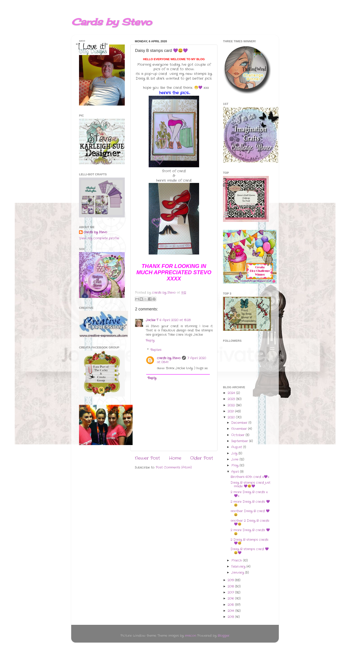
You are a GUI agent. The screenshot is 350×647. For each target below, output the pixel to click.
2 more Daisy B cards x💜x (249, 494)
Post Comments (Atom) (174, 467)
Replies (155, 350)
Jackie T (152, 320)
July (234, 453)
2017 (231, 592)
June (235, 459)
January (238, 573)
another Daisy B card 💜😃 (250, 513)
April (235, 472)
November (239, 429)
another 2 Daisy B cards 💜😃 (250, 522)
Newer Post (147, 458)
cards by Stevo (169, 358)
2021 (231, 411)
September (240, 441)
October (238, 435)
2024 (232, 393)
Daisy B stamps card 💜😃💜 (250, 551)
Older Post (201, 458)
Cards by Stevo (111, 22)
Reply (150, 340)
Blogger (223, 636)
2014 (231, 611)
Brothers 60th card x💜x (250, 477)
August (237, 447)
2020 (232, 417)
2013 (231, 617)
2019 (231, 580)
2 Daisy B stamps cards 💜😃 (249, 541)
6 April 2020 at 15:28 (175, 320)
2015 (231, 605)
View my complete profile (99, 238)
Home (175, 458)
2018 (231, 586)
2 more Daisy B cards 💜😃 (250, 503)
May (235, 465)
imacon (190, 636)
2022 (232, 405)
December (239, 423)
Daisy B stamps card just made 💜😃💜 (250, 484)
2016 (231, 598)
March (237, 560)
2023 (232, 399)
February (238, 566)
